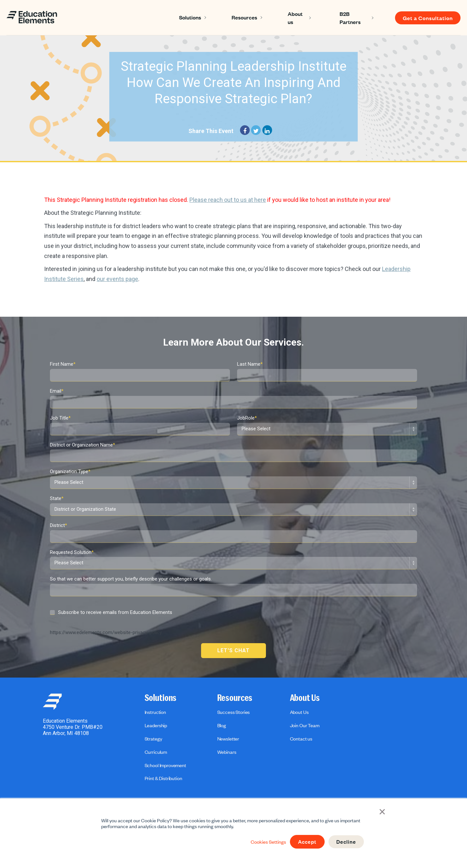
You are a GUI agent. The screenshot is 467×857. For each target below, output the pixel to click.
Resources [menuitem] (235, 698)
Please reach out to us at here (227, 199)
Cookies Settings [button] (266, 842)
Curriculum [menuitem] (156, 752)
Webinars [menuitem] (226, 752)
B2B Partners (350, 17)
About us (295, 17)
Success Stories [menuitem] (233, 712)
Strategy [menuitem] (153, 738)
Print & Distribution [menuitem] (163, 778)
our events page (117, 278)
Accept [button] (306, 841)
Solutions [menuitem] (161, 698)
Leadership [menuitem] (156, 725)
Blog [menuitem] (221, 725)
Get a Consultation (428, 17)
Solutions (190, 17)
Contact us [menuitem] (301, 738)
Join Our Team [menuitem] (304, 725)
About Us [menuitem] (305, 698)
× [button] (382, 811)
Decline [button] (346, 841)
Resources (244, 17)
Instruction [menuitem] (155, 712)
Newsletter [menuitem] (228, 738)
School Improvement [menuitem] (165, 765)
